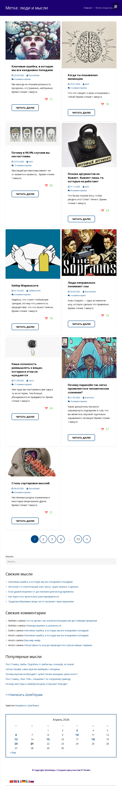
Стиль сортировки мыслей (31, 483)
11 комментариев (23, 384)
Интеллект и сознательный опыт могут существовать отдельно (43, 586)
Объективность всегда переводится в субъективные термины (58, 645)
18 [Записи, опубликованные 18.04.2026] (93, 739)
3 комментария (78, 295)
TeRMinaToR (35, 290)
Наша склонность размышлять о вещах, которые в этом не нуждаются (27, 369)
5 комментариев (79, 88)
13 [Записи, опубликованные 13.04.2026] (16, 739)
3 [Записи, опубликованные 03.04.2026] (77, 730)
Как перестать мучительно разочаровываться (33, 596)
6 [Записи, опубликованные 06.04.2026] (16, 735)
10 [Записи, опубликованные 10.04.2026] (77, 735)
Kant (87, 84)
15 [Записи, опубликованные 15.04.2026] (48, 739)
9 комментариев (79, 401)
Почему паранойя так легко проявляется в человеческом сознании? (88, 388)
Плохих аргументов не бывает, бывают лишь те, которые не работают (86, 177)
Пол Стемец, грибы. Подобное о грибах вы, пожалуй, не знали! (40, 664)
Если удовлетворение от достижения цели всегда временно (41, 591)
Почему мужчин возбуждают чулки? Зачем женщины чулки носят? (42, 674)
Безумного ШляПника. (27, 705)
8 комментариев (79, 190)
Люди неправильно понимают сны (81, 284)
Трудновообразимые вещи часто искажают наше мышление (41, 601)
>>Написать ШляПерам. (24, 695)
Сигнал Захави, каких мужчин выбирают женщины (33, 669)
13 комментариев (23, 165)
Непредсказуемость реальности (43, 625)
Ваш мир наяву (32, 640)
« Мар (13, 752)
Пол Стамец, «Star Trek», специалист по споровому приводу (38, 678)
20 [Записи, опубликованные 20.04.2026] (16, 743)
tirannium (89, 397)
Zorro (31, 380)
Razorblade (34, 75)
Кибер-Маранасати (25, 285)
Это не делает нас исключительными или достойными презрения (61, 620)
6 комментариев (22, 79)
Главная (88, 8)
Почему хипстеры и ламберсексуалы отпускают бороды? (36, 683)
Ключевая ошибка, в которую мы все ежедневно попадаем (32, 68)
